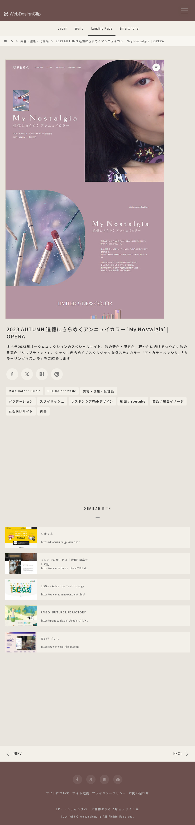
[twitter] (27, 374)
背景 (43, 411)
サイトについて (58, 793)
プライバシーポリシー (109, 793)
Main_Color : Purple (25, 391)
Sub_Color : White (61, 391)
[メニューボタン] (184, 10)
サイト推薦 (80, 793)
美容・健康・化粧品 (98, 391)
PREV (17, 754)
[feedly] (117, 779)
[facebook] (12, 374)
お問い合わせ (139, 793)
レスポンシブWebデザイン (92, 401)
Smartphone (129, 28)
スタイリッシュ (52, 401)
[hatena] (42, 374)
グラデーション (21, 401)
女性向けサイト (21, 411)
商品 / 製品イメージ (168, 401)
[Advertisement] (97, 460)
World (79, 28)
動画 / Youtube (132, 401)
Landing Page (102, 28)
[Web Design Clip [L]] (22, 14)
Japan (62, 28)
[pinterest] (57, 374)
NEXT (177, 754)
